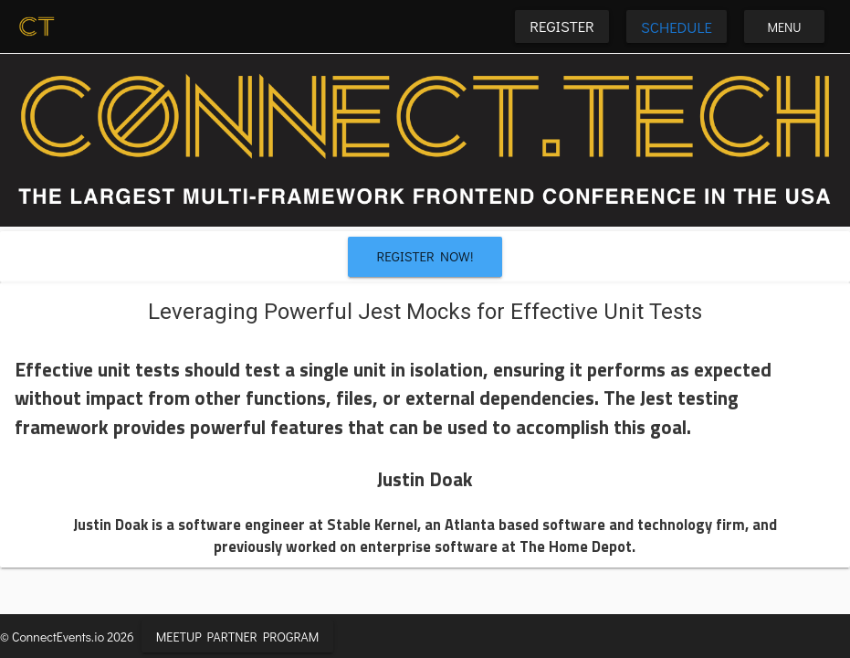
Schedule (676, 26)
